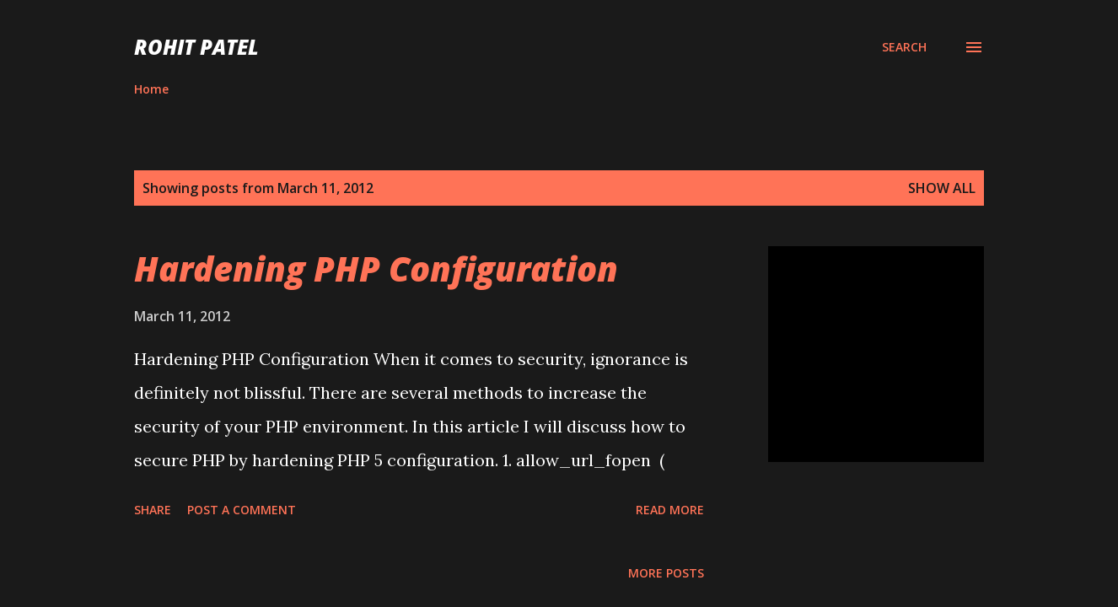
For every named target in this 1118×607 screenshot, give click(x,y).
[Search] (904, 47)
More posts (666, 573)
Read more (670, 510)
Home (151, 89)
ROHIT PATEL (196, 47)
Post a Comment (241, 510)
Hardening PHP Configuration (376, 268)
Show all (942, 188)
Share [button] (152, 510)
